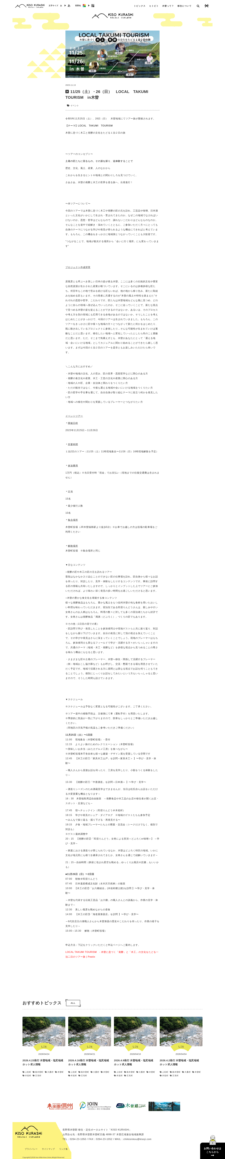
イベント (74, 105)
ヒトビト (154, 6)
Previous (41, 1106)
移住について (185, 6)
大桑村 (49, 1072)
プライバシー (31, 1149)
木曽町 (59, 1072)
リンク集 (63, 1149)
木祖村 (26, 1075)
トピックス (140, 6)
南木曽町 (38, 1072)
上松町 (26, 1072)
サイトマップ (48, 1149)
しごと (44, 1046)
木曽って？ (168, 6)
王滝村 (37, 1075)
